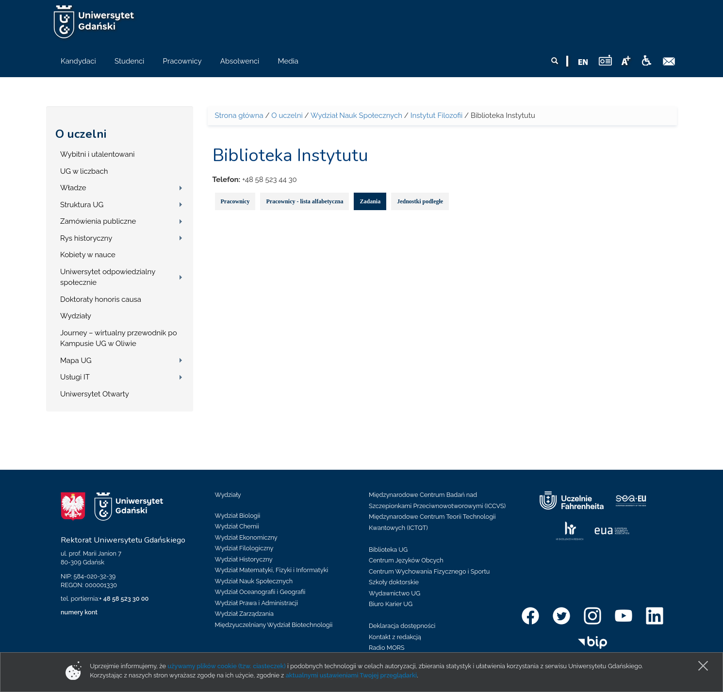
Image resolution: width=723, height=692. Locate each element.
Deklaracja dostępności (402, 625)
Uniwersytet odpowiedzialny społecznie (107, 277)
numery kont (79, 612)
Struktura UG (81, 204)
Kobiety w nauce (87, 254)
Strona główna (239, 115)
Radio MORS (387, 647)
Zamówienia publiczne (98, 221)
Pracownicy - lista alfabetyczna (304, 201)
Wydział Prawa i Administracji (256, 603)
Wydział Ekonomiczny (246, 537)
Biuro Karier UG (390, 604)
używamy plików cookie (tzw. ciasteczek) (226, 666)
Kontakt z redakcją (395, 637)
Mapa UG (76, 360)
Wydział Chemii (237, 526)
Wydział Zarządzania (244, 613)
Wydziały (75, 316)
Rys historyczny (86, 238)
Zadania (370, 201)
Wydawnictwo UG (394, 593)
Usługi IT (75, 377)
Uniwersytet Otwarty (94, 394)
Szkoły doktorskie (394, 582)
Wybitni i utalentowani (97, 154)
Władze (73, 187)
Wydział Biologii (238, 515)
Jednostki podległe (420, 201)
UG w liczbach (84, 171)
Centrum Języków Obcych (406, 560)
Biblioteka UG (388, 549)
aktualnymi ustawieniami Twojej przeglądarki (351, 675)
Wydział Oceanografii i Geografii (260, 591)
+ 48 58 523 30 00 (123, 598)
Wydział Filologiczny (244, 548)
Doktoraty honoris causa (100, 299)
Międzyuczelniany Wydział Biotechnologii (274, 624)
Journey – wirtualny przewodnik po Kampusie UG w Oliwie (118, 338)
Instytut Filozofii (436, 115)
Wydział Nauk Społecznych (356, 115)
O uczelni (80, 134)
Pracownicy (235, 201)
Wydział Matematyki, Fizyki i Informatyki (272, 570)
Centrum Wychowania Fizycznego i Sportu (429, 571)
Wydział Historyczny (244, 559)
